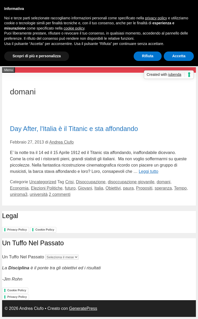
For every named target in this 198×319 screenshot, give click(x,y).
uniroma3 (18, 194)
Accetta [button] (178, 56)
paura (128, 188)
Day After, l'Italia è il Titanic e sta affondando (74, 128)
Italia (98, 188)
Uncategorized (42, 182)
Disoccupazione (90, 182)
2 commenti (60, 194)
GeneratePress (83, 308)
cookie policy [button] (74, 28)
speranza (163, 188)
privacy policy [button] (156, 18)
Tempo (180, 188)
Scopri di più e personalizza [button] (37, 56)
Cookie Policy (44, 229)
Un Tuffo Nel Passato (23, 256)
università (39, 194)
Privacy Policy (17, 229)
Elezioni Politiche (47, 188)
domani (163, 182)
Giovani (85, 188)
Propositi (144, 188)
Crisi (69, 182)
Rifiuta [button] (148, 56)
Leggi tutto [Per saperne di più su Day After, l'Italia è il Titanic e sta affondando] (148, 171)
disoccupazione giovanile (131, 182)
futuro (70, 188)
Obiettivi (113, 188)
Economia (19, 188)
